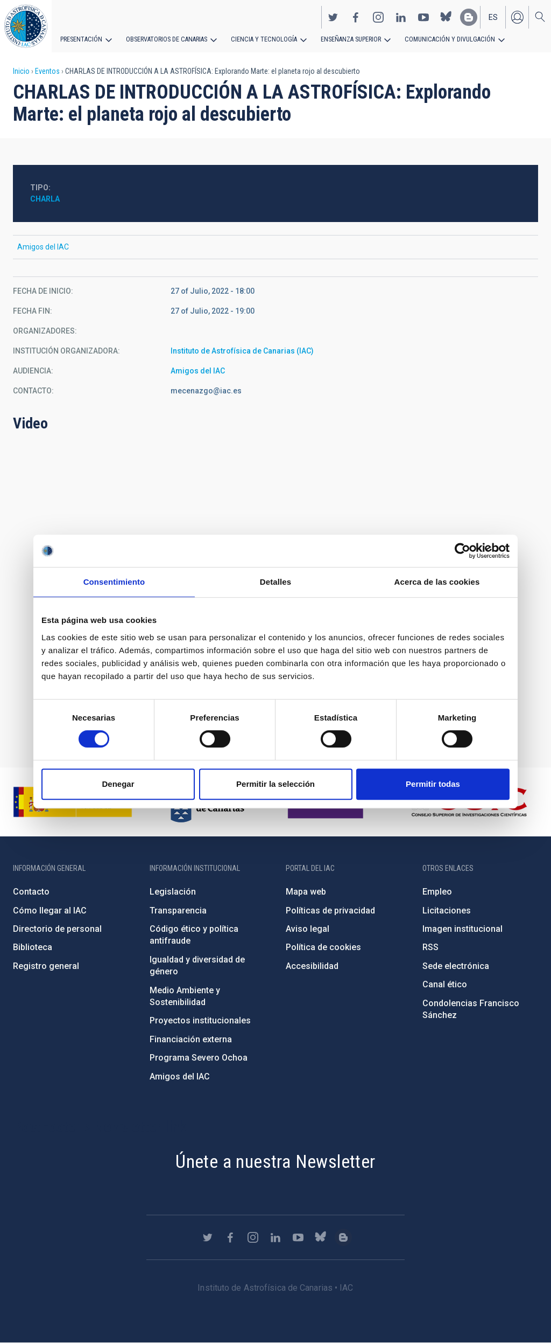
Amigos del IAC (198, 370)
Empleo (437, 892)
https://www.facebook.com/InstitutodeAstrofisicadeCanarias (355, 16)
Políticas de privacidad (330, 910)
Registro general (46, 966)
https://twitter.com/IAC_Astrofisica (333, 16)
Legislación (173, 892)
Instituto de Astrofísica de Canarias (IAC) (242, 351)
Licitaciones (446, 910)
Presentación (80, 39)
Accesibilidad (312, 966)
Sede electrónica (455, 966)
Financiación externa (191, 1039)
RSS (430, 947)
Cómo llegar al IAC (50, 910)
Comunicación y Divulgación (441, 39)
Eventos (47, 71)
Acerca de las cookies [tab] (437, 581)
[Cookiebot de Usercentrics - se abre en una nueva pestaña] (462, 551)
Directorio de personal (57, 929)
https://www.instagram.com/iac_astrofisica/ (378, 16)
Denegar (118, 783)
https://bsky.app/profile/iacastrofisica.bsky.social (446, 16)
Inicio (21, 71)
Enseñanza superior (345, 39)
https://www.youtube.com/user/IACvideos (423, 16)
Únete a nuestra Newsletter (275, 1161)
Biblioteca (32, 947)
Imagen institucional (462, 929)
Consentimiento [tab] (114, 581)
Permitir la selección (275, 783)
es (493, 16)
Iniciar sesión (517, 16)
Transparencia (178, 910)
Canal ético (444, 984)
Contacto (31, 892)
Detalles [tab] (275, 581)
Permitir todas (433, 783)
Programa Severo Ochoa (199, 1058)
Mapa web (306, 892)
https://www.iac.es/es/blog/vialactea (468, 16)
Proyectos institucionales (200, 1020)
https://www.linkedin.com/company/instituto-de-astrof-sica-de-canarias (401, 16)
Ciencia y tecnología (260, 39)
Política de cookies (323, 947)
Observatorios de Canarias (165, 39)
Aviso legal (307, 929)
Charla (45, 199)
